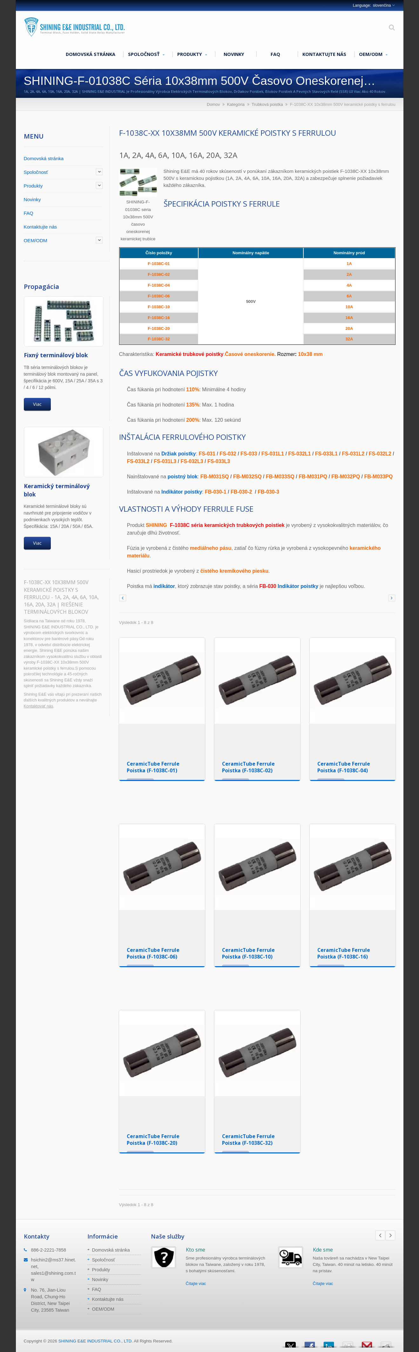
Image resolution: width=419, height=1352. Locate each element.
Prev (380, 1235)
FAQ (275, 54)
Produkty (192, 54)
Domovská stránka (90, 54)
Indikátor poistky (298, 586)
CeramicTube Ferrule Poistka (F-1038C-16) (343, 953)
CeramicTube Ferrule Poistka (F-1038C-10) (248, 953)
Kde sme (323, 1249)
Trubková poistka (267, 104)
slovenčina (382, 5)
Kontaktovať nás (38, 706)
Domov (213, 104)
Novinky (234, 54)
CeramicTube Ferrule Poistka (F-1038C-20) (153, 1139)
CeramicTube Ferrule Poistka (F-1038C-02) (248, 767)
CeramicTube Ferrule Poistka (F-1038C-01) (153, 767)
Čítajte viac (196, 1283)
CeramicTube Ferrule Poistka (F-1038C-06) (153, 953)
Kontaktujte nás (324, 54)
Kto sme (195, 1249)
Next (390, 1235)
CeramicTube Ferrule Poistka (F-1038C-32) (248, 1139)
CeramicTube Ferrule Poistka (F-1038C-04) (343, 767)
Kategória (236, 104)
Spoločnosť (146, 54)
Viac (37, 404)
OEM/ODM (373, 54)
